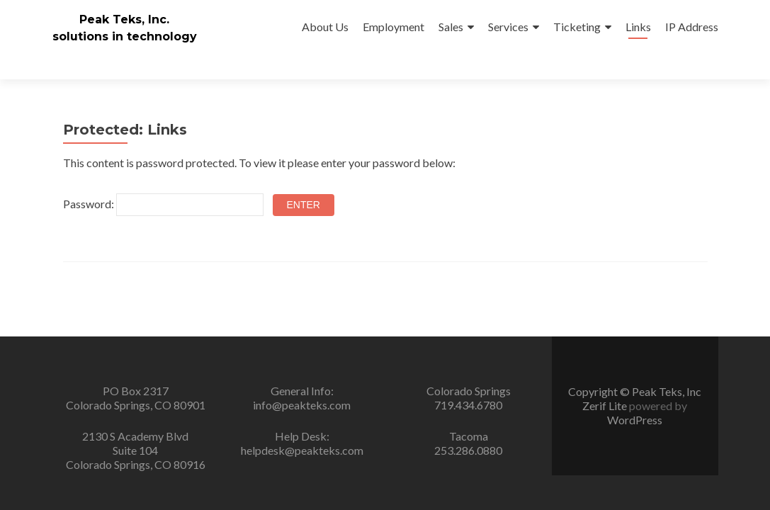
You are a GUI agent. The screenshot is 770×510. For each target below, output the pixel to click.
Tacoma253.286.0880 (468, 443)
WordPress (634, 419)
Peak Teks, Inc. (124, 19)
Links (638, 26)
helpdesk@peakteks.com (302, 450)
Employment (393, 26)
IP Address (691, 26)
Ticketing (577, 26)
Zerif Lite (605, 405)
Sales (450, 26)
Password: (163, 179)
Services (508, 26)
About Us (325, 26)
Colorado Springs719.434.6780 (468, 398)
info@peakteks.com (302, 405)
